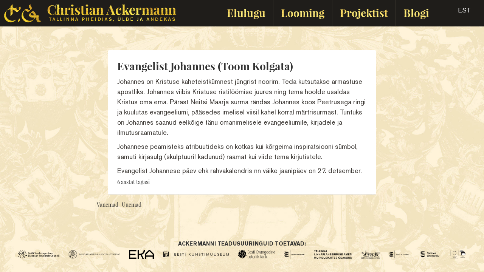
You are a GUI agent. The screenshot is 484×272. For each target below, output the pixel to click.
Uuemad (131, 204)
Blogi (416, 13)
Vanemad (107, 204)
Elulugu (246, 13)
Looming (302, 13)
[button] (458, 13)
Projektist (364, 13)
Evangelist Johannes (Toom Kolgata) (205, 66)
